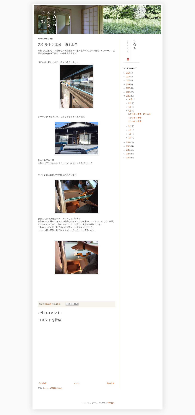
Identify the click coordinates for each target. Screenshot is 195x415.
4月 (130, 130)
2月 (130, 138)
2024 (128, 73)
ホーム (76, 383)
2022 (128, 81)
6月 (130, 111)
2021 (128, 84)
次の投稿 (42, 383)
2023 (128, 77)
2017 (128, 142)
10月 (130, 99)
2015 (128, 150)
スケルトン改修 (134, 118)
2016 (128, 146)
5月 (130, 126)
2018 (128, 96)
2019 (128, 92)
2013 (128, 158)
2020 (128, 88)
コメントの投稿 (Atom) (52, 388)
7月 (130, 107)
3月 (130, 134)
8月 (130, 103)
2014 (128, 154)
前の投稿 (110, 383)
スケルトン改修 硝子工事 (139, 114)
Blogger (111, 403)
